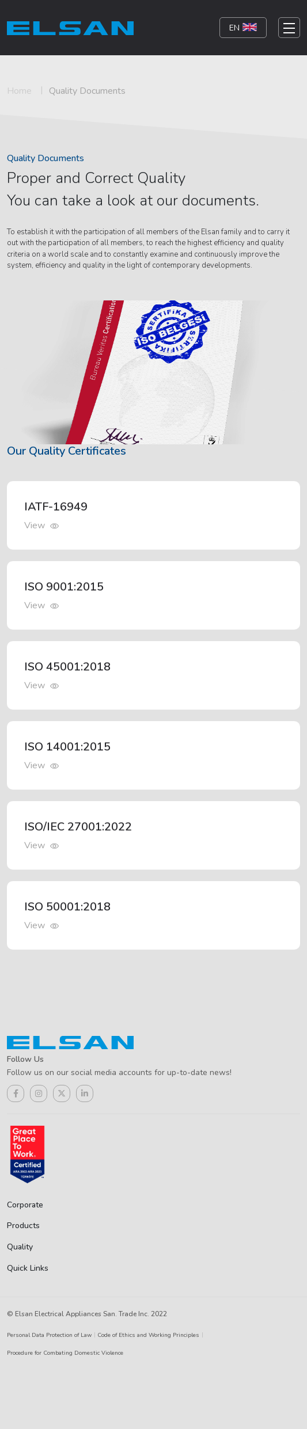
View (41, 525)
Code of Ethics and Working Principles (148, 1335)
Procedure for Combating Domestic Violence (65, 1353)
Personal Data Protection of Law (49, 1335)
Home (19, 91)
